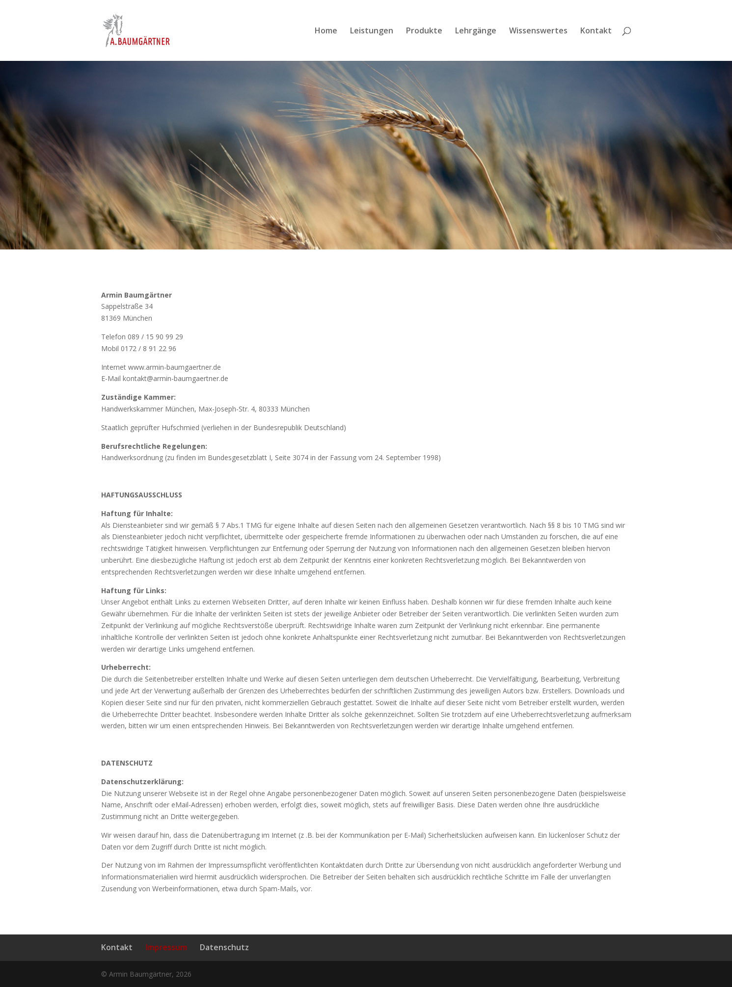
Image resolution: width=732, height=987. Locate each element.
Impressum (166, 947)
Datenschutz (224, 947)
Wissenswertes (538, 31)
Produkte (424, 31)
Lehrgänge (475, 31)
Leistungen (371, 31)
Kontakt (596, 31)
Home (326, 31)
